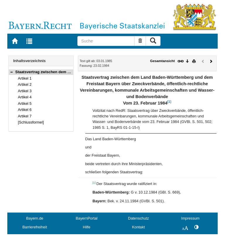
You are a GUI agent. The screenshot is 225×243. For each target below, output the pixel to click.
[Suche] (105, 41)
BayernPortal (87, 218)
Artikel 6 (25, 109)
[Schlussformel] (31, 122)
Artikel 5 (25, 103)
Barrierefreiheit (35, 227)
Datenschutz (138, 218)
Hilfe (87, 227)
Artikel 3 (25, 91)
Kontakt (138, 227)
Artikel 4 (25, 97)
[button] (11, 72)
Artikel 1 (25, 78)
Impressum (190, 218)
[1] (169, 101)
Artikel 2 (25, 84)
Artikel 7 (25, 116)
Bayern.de (34, 218)
